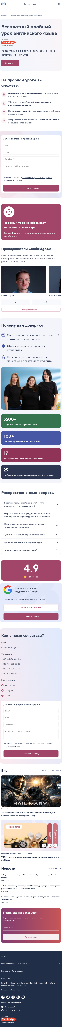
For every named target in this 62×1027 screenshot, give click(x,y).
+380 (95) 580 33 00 (10, 664)
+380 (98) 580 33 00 (10, 674)
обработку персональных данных (37, 178)
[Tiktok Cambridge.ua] (3, 997)
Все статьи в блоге (51, 770)
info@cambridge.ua (10, 647)
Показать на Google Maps (11, 990)
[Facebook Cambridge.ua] (8, 997)
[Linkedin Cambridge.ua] (18, 997)
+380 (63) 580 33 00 (10, 669)
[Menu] (59, 4)
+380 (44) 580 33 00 (11, 659)
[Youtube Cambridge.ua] (23, 997)
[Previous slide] (15, 302)
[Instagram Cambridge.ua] (13, 997)
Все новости (55, 868)
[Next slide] (46, 302)
